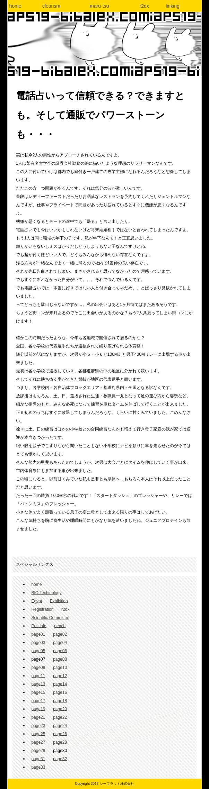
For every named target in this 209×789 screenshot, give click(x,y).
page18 (60, 700)
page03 (38, 642)
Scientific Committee (50, 617)
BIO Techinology (46, 592)
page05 (38, 650)
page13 (38, 683)
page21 (38, 717)
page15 (38, 692)
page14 (60, 683)
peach (60, 625)
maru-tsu (99, 6)
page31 (38, 758)
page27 (38, 742)
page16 (60, 692)
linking (173, 6)
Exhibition (59, 600)
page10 (60, 667)
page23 (38, 725)
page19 (38, 708)
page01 (38, 634)
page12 (60, 675)
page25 (38, 733)
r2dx (144, 6)
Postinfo (38, 625)
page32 (60, 758)
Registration (42, 609)
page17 (38, 700)
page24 (60, 725)
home (15, 6)
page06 (60, 650)
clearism (51, 6)
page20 (60, 708)
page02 (60, 634)
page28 (60, 742)
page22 (60, 717)
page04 (60, 642)
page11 (38, 675)
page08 (60, 658)
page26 (60, 733)
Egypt (36, 600)
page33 (38, 766)
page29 (38, 750)
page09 (38, 667)
